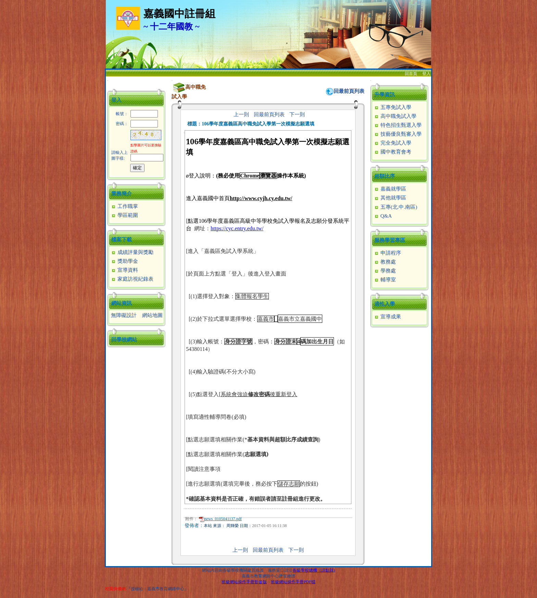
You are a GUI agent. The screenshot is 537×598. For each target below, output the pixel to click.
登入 (426, 73)
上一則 (241, 114)
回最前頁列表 (349, 91)
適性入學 (384, 304)
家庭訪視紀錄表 (132, 279)
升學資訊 (384, 94)
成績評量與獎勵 (132, 252)
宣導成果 (387, 316)
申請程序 (387, 253)
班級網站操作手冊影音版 (244, 581)
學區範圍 (124, 215)
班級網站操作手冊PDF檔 (293, 581)
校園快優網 (115, 588)
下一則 (297, 114)
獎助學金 (124, 261)
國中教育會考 (392, 152)
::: (107, 80)
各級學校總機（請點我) (313, 570)
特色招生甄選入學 (398, 125)
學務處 (385, 270)
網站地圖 (152, 315)
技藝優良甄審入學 (398, 134)
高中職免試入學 (395, 116)
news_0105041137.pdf (220, 518)
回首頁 (411, 73)
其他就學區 (390, 197)
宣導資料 (124, 270)
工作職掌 (124, 206)
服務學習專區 (389, 240)
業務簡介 (121, 193)
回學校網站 (124, 339)
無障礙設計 (124, 315)
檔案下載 (121, 239)
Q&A (383, 216)
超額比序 (384, 176)
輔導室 (385, 279)
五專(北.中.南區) (395, 207)
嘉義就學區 (390, 189)
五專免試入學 (392, 107)
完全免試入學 (392, 143)
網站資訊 (121, 303)
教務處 (385, 262)
